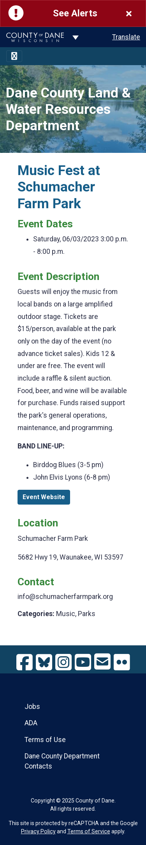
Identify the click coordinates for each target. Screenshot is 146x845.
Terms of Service (88, 831)
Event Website (44, 497)
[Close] (129, 13)
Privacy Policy (38, 831)
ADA (31, 723)
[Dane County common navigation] (75, 37)
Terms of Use (45, 740)
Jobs (32, 706)
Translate (126, 37)
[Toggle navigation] (14, 56)
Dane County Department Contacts (62, 761)
